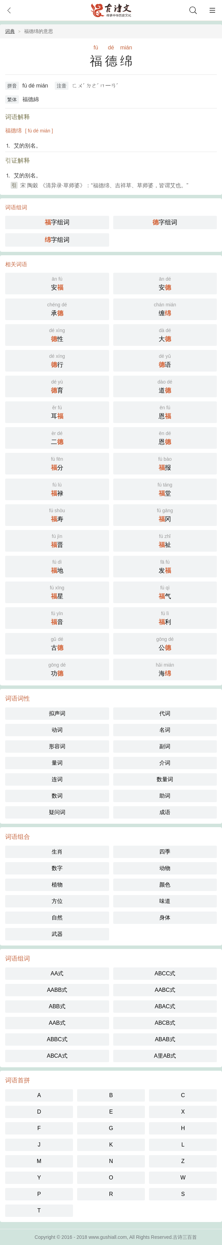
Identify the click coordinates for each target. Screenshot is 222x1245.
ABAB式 (165, 1039)
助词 (164, 796)
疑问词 (57, 812)
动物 (164, 868)
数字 (57, 868)
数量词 (165, 779)
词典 (10, 31)
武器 (57, 934)
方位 (57, 901)
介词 (164, 763)
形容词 (57, 746)
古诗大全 (111, 10)
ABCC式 (165, 973)
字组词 (57, 222)
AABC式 (165, 990)
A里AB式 (165, 1056)
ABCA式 (57, 1056)
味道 (164, 901)
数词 (57, 796)
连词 (57, 779)
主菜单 (212, 10)
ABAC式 (165, 1006)
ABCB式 (165, 1023)
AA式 (57, 973)
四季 (164, 852)
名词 (164, 730)
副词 (164, 746)
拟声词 (57, 713)
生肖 (57, 852)
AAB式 (57, 1023)
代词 (164, 713)
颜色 (164, 885)
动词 (57, 730)
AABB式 (57, 990)
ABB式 (57, 1006)
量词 (57, 763)
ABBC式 (57, 1039)
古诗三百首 (185, 1237)
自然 (57, 917)
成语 (164, 812)
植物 (57, 885)
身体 (164, 917)
